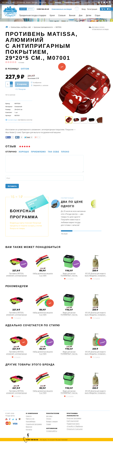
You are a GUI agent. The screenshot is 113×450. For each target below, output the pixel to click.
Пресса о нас (30, 419)
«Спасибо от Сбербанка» (75, 426)
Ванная (72, 15)
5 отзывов (17, 357)
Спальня (61, 15)
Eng (93, 2)
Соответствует (12, 120)
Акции (28, 2)
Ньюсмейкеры (30, 421)
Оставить (12, 186)
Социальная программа (34, 424)
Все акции (64, 234)
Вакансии (29, 427)
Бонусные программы (74, 418)
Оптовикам (21, 2)
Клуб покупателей (72, 421)
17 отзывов (96, 279)
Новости (29, 416)
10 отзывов (96, 318)
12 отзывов (69, 279)
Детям (88, 15)
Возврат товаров (51, 421)
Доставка (5, 2)
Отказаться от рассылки (75, 429)
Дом (80, 15)
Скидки (48, 424)
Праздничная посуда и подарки (32, 15)
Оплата (12, 2)
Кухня (52, 15)
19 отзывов (96, 357)
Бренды (34, 2)
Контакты (29, 429)
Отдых (97, 15)
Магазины (42, 2)
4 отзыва (21, 62)
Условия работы (51, 431)
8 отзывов (17, 396)
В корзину (22, 84)
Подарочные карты (73, 424)
